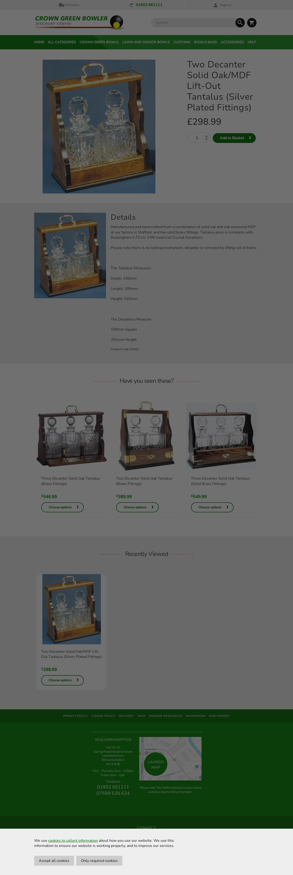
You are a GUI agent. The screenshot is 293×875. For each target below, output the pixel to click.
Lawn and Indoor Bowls (146, 42)
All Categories (62, 42)
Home (39, 42)
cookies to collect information (73, 840)
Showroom (195, 716)
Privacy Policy (75, 716)
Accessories (232, 42)
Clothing (181, 42)
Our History (219, 716)
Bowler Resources (165, 716)
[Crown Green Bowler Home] (79, 23)
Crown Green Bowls (99, 42)
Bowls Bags (205, 42)
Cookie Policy (103, 716)
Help (252, 42)
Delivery (68, 5)
